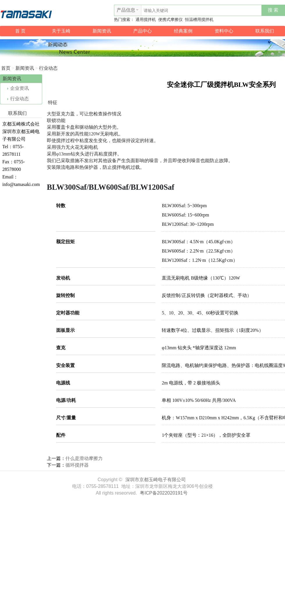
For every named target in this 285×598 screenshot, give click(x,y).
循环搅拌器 (77, 465)
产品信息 (126, 10)
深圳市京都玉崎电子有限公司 (155, 479)
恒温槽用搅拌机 (199, 19)
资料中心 (224, 30)
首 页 (20, 30)
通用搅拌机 (146, 19)
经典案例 (183, 30)
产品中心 (142, 30)
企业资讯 (18, 88)
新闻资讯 (101, 30)
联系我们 (264, 30)
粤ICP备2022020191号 (164, 492)
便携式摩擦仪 (170, 19)
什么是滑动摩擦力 (84, 458)
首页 (5, 68)
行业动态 (48, 68)
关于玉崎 (61, 30)
